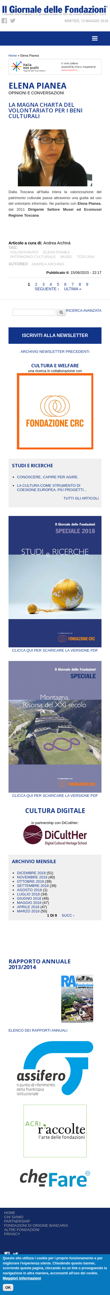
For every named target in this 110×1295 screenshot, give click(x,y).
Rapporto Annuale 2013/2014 (40, 964)
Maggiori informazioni (22, 1278)
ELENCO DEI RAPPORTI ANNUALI (38, 1030)
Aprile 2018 (28, 907)
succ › (68, 915)
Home (13, 55)
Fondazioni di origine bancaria (36, 1225)
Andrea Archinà (47, 264)
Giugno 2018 (29, 898)
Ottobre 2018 (30, 881)
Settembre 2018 (33, 886)
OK (8, 1288)
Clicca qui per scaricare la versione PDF (55, 648)
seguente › (47, 289)
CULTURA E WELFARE (55, 365)
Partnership (17, 1221)
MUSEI (66, 257)
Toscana (86, 257)
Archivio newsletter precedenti (55, 351)
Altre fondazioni (22, 1230)
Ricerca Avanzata (83, 310)
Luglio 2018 (28, 894)
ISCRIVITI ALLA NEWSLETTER (55, 335)
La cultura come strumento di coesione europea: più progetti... (52, 487)
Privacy (12, 1234)
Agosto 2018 (29, 890)
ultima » (72, 289)
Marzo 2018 (28, 911)
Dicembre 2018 (31, 873)
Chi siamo (14, 1217)
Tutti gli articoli (81, 498)
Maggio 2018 (29, 903)
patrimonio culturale (33, 257)
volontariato (24, 252)
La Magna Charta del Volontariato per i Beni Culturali (45, 110)
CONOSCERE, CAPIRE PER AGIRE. (48, 477)
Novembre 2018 (32, 877)
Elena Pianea (56, 252)
